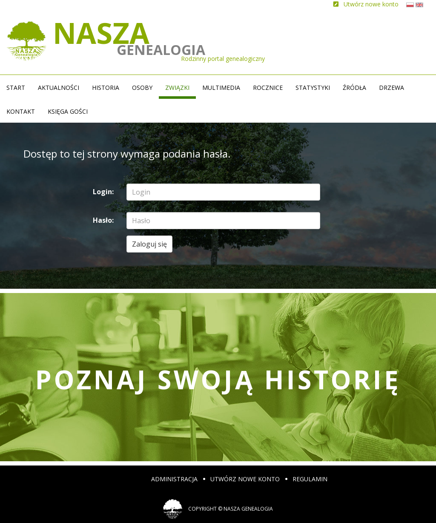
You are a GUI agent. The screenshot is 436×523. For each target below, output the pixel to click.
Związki (177, 87)
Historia (105, 87)
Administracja (174, 479)
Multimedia (221, 87)
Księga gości (68, 111)
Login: (103, 191)
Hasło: (103, 220)
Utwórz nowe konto (245, 479)
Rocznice (268, 87)
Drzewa (391, 87)
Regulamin (310, 479)
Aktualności (58, 87)
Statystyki (312, 87)
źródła (354, 87)
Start (15, 87)
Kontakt (20, 111)
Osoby (142, 87)
